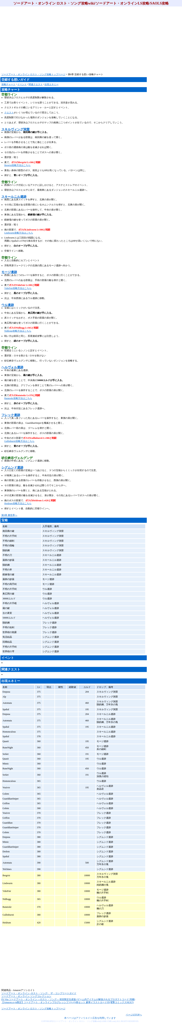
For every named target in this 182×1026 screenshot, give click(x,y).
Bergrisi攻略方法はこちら (17, 165)
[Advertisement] (49, 39)
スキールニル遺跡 (13, 196)
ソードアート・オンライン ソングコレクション (26, 996)
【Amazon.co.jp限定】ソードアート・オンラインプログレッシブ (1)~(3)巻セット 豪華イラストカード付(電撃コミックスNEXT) (67, 1002)
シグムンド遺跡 (12, 467)
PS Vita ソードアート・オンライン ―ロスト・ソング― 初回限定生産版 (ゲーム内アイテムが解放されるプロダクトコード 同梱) (68, 999)
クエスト (9, 112)
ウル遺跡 (7, 305)
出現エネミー (51, 84)
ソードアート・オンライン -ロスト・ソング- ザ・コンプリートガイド (38, 993)
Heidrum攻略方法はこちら (18, 503)
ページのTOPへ (134, 1014)
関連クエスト (36, 84)
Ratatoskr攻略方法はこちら (18, 398)
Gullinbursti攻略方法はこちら (19, 441)
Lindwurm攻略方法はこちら (18, 232)
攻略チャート (8, 84)
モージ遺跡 (9, 272)
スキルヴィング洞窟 (15, 129)
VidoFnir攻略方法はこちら (18, 288)
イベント (22, 84)
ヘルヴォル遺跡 (12, 367)
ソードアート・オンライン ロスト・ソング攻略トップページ (33, 74)
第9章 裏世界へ (9, 515)
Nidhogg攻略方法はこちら (17, 331)
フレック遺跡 (10, 415)
